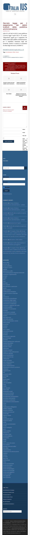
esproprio (5, 333)
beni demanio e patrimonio (10, 286)
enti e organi (6, 329)
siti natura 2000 (7, 434)
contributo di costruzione (9, 308)
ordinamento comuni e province (11, 367)
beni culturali (6, 284)
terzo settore (6, 444)
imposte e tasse (7, 346)
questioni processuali (8, 412)
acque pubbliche (7, 265)
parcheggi (5, 376)
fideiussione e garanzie (9, 336)
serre (4, 429)
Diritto (14, 52)
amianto (5, 276)
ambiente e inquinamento (9, 274)
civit (4, 295)
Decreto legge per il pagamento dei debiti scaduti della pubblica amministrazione (15, 26)
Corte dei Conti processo (9, 314)
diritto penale (6, 322)
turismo (5, 455)
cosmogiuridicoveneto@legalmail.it (18, 527)
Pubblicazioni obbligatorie (10, 407)
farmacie (5, 334)
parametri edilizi (7, 374)
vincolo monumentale (8, 470)
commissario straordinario (10, 298)
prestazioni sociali (7, 391)
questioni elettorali (8, 410)
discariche (5, 324)
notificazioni (6, 358)
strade (4, 439)
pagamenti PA (6, 370)
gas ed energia (7, 338)
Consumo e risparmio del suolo (11, 305)
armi (4, 279)
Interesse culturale (8, 353)
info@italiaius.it (8, 522)
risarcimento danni (8, 419)
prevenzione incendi (8, 393)
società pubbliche (7, 436)
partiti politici (6, 379)
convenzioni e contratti (9, 312)
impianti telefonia (7, 345)
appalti (5, 278)
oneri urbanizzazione (8, 362)
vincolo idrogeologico (8, 468)
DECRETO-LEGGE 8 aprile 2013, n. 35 (13, 49)
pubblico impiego (7, 408)
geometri (5, 339)
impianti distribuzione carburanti (11, 341)
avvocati (5, 283)
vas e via (5, 458)
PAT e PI (5, 381)
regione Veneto (7, 415)
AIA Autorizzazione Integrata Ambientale (13, 272)
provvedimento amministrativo (11, 401)
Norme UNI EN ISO (8, 357)
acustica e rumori (7, 267)
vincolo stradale (7, 474)
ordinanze (5, 369)
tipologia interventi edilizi (9, 446)
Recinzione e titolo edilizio (16, 239)
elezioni (5, 327)
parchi (4, 377)
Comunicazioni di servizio (10, 302)
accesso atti (6, 264)
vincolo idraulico (7, 467)
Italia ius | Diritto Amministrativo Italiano (17, 520)
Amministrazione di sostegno (8, 490)
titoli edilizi (5, 448)
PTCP (4, 403)
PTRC (4, 405)
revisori (5, 417)
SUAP (4, 441)
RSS (15, 14)
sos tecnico (6, 437)
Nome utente (6, 177)
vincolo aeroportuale (8, 463)
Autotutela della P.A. (7, 494)
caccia (4, 288)
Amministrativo (9, 52)
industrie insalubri (7, 350)
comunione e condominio (9, 303)
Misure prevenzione (8, 355)
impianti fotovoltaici (8, 343)
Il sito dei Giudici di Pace (8, 496)
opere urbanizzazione (8, 365)
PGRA (4, 386)
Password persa (7, 194)
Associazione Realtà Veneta (8, 492)
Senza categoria (7, 427)
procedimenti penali (8, 394)
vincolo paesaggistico (8, 472)
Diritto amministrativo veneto (15, 57)
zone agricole (6, 475)
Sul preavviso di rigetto (15, 223)
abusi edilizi (6, 262)
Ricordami (6, 187)
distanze (5, 326)
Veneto (17, 52)
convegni (5, 310)
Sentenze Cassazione (7, 499)
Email (24, 132)
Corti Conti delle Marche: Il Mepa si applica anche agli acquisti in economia (21, 66)
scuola (4, 425)
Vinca (4, 462)
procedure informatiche (9, 398)
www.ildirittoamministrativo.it (8, 503)
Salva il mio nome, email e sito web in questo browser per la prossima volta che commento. (25, 144)
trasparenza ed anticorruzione (11, 451)
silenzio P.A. (6, 432)
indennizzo (6, 348)
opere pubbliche (7, 364)
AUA (4, 281)
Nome (24, 129)
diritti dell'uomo (7, 317)
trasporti (5, 453)
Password (5, 182)
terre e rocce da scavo (9, 443)
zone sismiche (7, 477)
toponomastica (7, 449)
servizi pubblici (7, 431)
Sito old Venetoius (6, 501)
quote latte (6, 413)
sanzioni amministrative (9, 424)
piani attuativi (6, 388)
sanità (4, 422)
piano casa (6, 389)
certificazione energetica (9, 291)
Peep (4, 384)
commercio (6, 296)
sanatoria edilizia (7, 420)
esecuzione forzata (8, 331)
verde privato (6, 460)
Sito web (24, 135)
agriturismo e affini (8, 271)
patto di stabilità (7, 382)
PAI (4, 372)
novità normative (7, 360)
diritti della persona (8, 319)
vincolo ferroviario (7, 465)
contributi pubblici (7, 307)
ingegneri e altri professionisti (11, 351)
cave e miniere (7, 290)
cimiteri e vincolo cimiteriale (10, 293)
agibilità (5, 269)
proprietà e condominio (9, 400)
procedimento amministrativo (10, 396)
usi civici (5, 456)
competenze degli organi (9, 300)
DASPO (5, 315)
